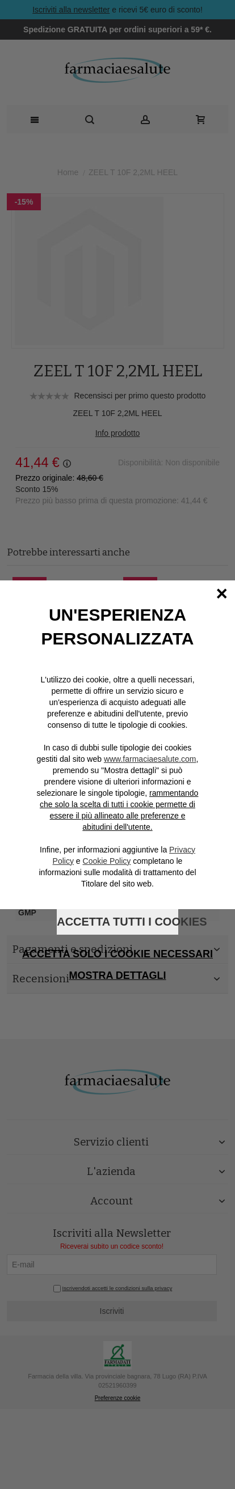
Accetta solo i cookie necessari (117, 954)
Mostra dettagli (117, 975)
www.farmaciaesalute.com (150, 758)
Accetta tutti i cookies (117, 921)
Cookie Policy (107, 861)
